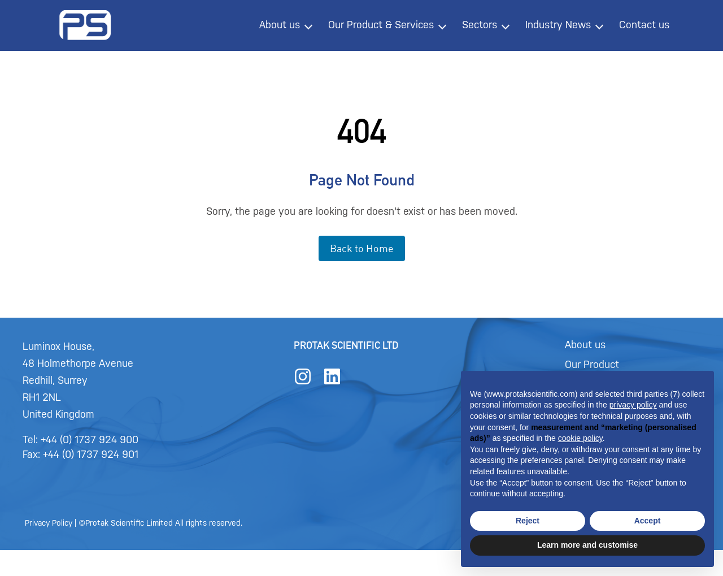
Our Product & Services (381, 25)
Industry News (558, 25)
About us (279, 25)
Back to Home (362, 248)
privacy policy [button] (633, 404)
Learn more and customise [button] (587, 544)
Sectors (479, 25)
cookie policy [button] (580, 438)
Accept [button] (647, 520)
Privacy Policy (80, 534)
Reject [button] (527, 520)
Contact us (644, 25)
